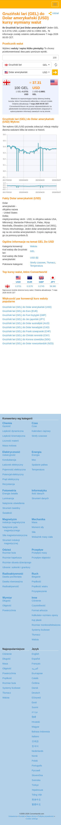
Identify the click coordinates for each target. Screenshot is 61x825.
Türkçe (35, 785)
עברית (35, 712)
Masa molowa (9, 445)
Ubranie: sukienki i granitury (16, 567)
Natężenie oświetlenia (13, 503)
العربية (35, 668)
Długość (6, 600)
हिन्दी (34, 717)
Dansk (35, 688)
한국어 (35, 746)
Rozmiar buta (9, 552)
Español (36, 658)
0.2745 (41, 286)
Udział (54, 13)
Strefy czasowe (38, 262)
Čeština (35, 683)
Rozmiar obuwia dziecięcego (16, 562)
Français (36, 663)
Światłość (7, 513)
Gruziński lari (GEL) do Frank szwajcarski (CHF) (26, 331)
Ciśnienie (36, 600)
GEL (32, 251)
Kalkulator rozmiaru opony (45, 615)
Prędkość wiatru (40, 586)
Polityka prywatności (46, 816)
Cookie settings (32, 819)
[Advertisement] (38, 209)
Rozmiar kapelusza (12, 557)
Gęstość (6, 426)
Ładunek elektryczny (12, 464)
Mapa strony (31, 816)
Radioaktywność (10, 586)
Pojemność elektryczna (14, 469)
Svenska (36, 780)
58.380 (53, 286)
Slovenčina (37, 775)
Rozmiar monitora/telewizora (46, 625)
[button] (26, 65)
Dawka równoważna (12, 581)
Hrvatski (36, 722)
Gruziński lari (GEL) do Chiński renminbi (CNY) (26, 335)
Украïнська (37, 790)
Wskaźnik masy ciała (42, 537)
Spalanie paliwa (40, 464)
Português (37, 765)
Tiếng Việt (37, 794)
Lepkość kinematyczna (13, 436)
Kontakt (22, 816)
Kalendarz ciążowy (41, 431)
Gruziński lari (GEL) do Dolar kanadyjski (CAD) (25, 327)
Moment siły (38, 527)
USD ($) (34, 257)
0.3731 (18, 286)
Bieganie (36, 576)
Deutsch (36, 692)
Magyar (35, 726)
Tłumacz (51, 262)
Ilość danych (38, 493)
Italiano (35, 736)
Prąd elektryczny (10, 479)
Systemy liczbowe (41, 630)
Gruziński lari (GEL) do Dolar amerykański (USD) (26, 307)
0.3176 (30, 286)
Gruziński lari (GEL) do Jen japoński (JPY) (23, 319)
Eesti (34, 702)
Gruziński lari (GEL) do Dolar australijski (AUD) (25, 323)
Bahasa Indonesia (41, 731)
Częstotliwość (39, 605)
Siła (34, 532)
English (35, 654)
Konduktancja (9, 460)
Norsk (35, 756)
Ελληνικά (36, 697)
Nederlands (37, 751)
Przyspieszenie (39, 591)
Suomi (35, 707)
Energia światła (10, 493)
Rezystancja (8, 484)
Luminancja (8, 498)
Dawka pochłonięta (11, 576)
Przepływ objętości (41, 557)
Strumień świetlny (11, 508)
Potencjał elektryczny (13, 474)
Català (35, 678)
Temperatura (36, 265)
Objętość (6, 605)
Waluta (33, 246)
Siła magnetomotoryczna (14, 535)
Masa (34, 522)
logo (30, 4)
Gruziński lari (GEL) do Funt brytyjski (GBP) (24, 315)
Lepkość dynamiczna (13, 431)
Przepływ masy (39, 552)
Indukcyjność (8, 455)
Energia (36, 455)
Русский (36, 770)
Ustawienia (12, 816)
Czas (34, 426)
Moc (34, 460)
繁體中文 (36, 804)
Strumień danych (40, 498)
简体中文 (36, 799)
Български (37, 673)
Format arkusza (39, 610)
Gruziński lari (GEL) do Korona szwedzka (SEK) (26, 339)
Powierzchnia (9, 610)
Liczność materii (10, 440)
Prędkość (36, 581)
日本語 (35, 741)
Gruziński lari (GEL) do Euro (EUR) (20, 311)
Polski (35, 760)
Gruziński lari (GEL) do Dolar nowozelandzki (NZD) (28, 343)
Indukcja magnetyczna (13, 522)
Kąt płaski (37, 620)
